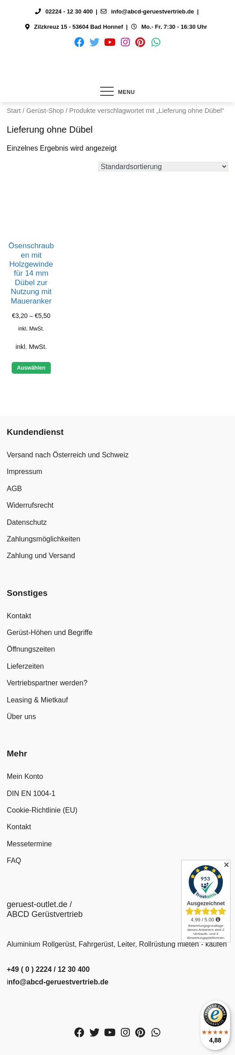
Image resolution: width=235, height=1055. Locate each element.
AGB (14, 488)
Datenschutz (27, 522)
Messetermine (29, 844)
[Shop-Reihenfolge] (163, 166)
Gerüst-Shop (44, 110)
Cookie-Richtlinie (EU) (42, 810)
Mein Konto (25, 776)
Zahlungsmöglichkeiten (43, 539)
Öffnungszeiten (31, 649)
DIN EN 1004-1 (31, 793)
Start (14, 110)
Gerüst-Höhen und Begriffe (50, 632)
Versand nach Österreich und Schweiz (68, 455)
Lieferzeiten (25, 666)
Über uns (21, 716)
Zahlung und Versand (41, 555)
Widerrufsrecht (30, 505)
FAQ (14, 860)
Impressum (24, 471)
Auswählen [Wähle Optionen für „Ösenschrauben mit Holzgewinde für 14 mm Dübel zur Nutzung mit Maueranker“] (31, 368)
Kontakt (19, 616)
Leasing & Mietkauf (37, 700)
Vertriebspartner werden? (47, 683)
